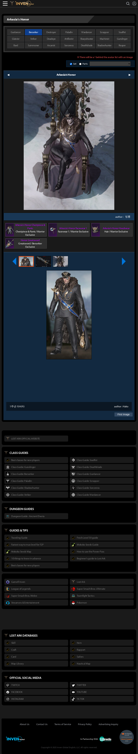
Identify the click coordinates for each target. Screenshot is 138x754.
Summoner (33, 45)
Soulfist (122, 32)
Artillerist (69, 38)
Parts (85, 63)
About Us (24, 724)
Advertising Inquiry (108, 724)
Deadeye (51, 38)
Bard (15, 45)
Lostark (14, 3)
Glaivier (15, 38)
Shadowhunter (104, 45)
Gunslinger (122, 38)
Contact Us (42, 724)
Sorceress (68, 45)
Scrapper (104, 32)
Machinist (104, 38)
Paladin (68, 32)
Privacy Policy (85, 724)
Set (74, 63)
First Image (123, 414)
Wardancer (86, 32)
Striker (33, 38)
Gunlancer (16, 32)
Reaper (122, 45)
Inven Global (24, 3)
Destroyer (51, 32)
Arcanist (51, 45)
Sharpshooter (86, 38)
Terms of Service (62, 724)
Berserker (33, 32)
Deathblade (87, 45)
